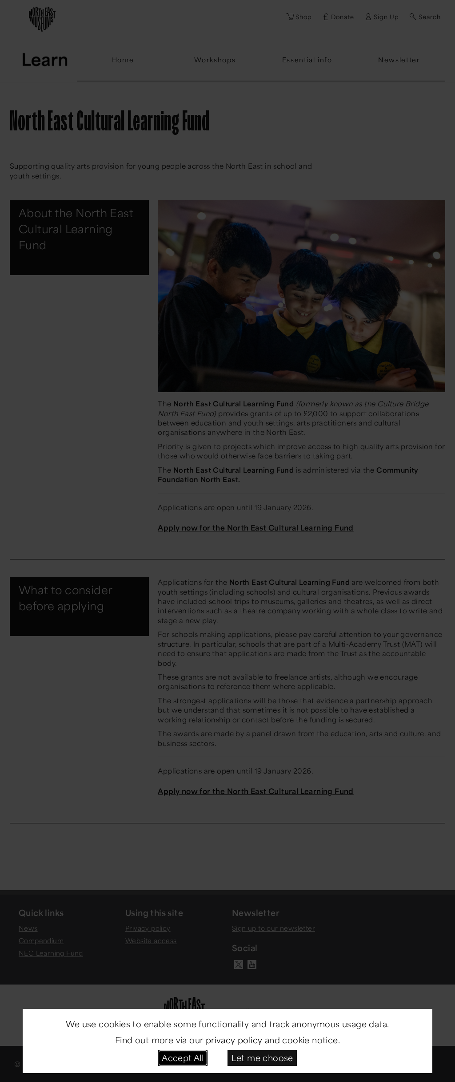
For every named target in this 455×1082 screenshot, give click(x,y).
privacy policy (234, 1039)
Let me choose (262, 1057)
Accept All (183, 1057)
